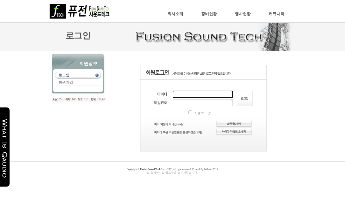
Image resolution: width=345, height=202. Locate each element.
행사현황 (243, 14)
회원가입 (65, 82)
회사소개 (175, 14)
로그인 (63, 75)
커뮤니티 (276, 14)
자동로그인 (200, 112)
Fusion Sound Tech (150, 169)
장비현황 (209, 14)
